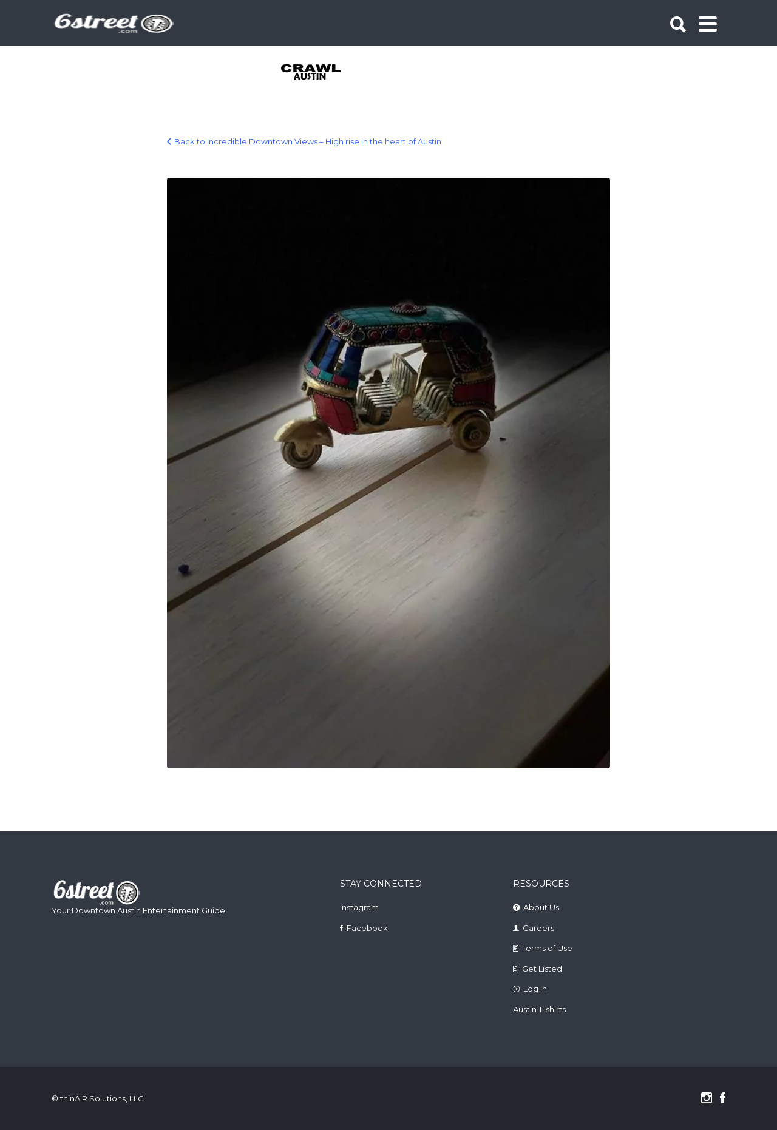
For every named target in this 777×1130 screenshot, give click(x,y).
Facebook (367, 928)
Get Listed (542, 968)
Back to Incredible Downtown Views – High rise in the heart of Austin (307, 141)
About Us (541, 907)
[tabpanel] (317, 73)
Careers (538, 928)
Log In (535, 988)
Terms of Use (547, 948)
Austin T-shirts (539, 1009)
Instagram (359, 907)
